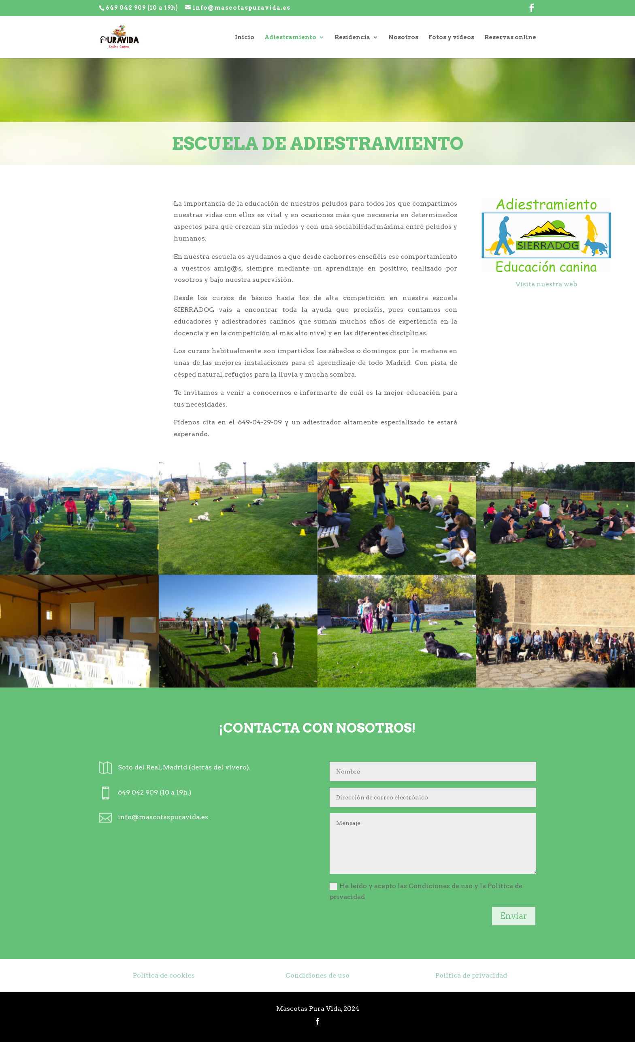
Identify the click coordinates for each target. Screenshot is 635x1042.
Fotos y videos (451, 37)
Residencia (352, 37)
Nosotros (403, 37)
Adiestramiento (290, 37)
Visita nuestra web (546, 284)
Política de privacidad (471, 975)
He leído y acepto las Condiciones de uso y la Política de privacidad (426, 891)
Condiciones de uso (317, 975)
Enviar (513, 916)
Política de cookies (164, 975)
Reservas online (510, 37)
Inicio (244, 37)
